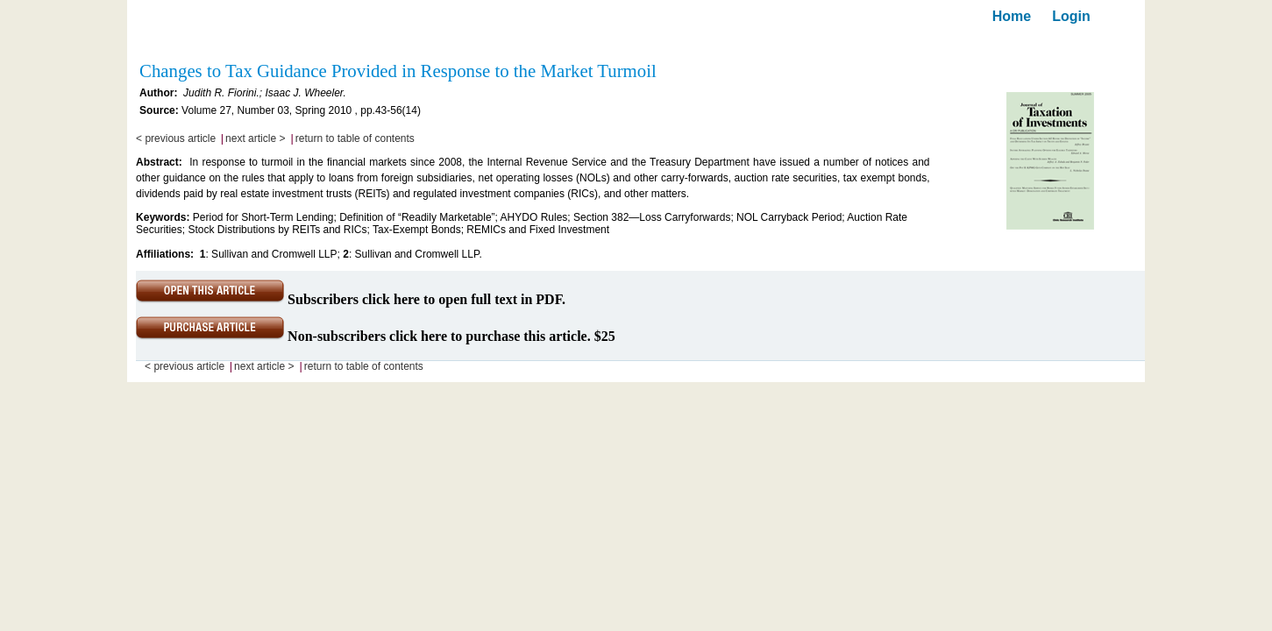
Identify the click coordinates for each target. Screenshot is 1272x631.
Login (1071, 16)
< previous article (176, 138)
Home (1011, 16)
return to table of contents (355, 138)
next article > (255, 138)
